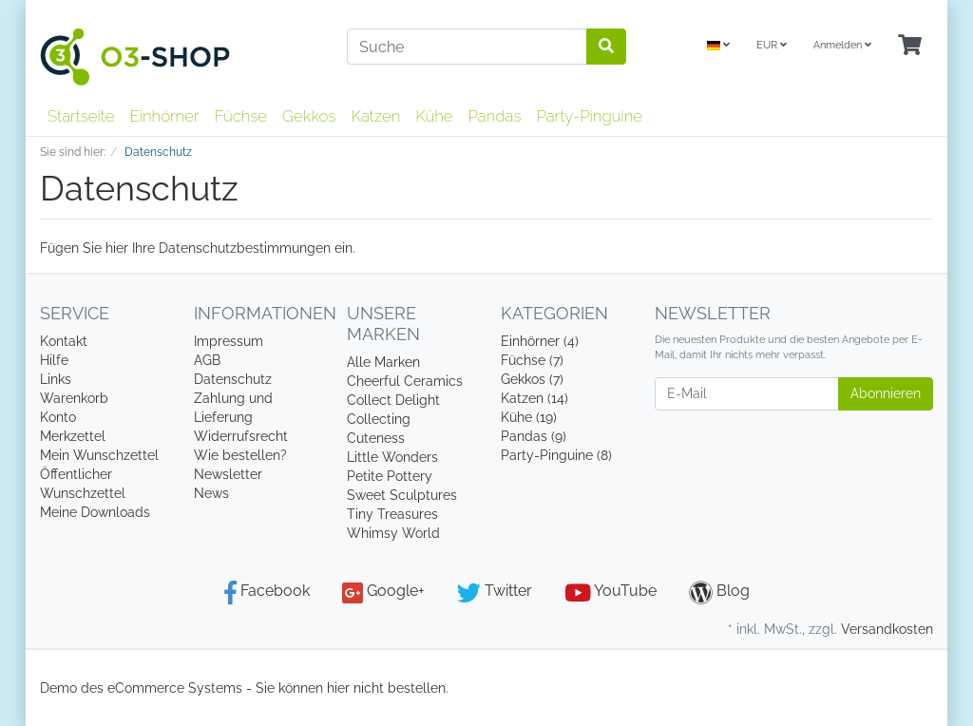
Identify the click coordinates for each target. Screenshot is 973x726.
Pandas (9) (533, 436)
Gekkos (308, 115)
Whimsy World (393, 533)
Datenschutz (233, 379)
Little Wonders (392, 457)
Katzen (375, 115)
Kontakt (63, 341)
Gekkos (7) (532, 379)
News (211, 493)
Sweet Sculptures (402, 495)
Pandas (495, 115)
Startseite (81, 115)
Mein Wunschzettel (99, 455)
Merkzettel (72, 436)
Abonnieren (885, 393)
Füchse (240, 115)
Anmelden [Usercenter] (842, 45)
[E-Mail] (747, 394)
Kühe (433, 115)
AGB (207, 360)
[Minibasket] (910, 46)
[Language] (718, 46)
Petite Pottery (389, 476)
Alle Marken (383, 362)
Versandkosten (887, 629)
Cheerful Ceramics (405, 381)
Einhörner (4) (540, 341)
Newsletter (228, 474)
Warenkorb (74, 398)
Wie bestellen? (240, 455)
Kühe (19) (529, 417)
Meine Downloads (95, 512)
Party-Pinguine (589, 115)
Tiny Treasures (392, 514)
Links (55, 379)
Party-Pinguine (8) (556, 455)
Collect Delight (393, 400)
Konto (58, 417)
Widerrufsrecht (241, 436)
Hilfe (54, 360)
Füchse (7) (532, 360)
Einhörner (164, 115)
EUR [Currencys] (771, 45)
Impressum (228, 341)
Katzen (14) (534, 398)
